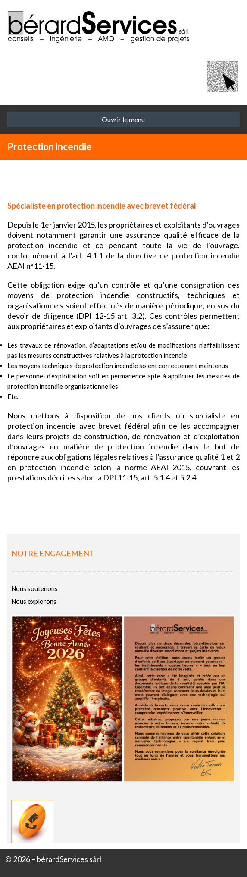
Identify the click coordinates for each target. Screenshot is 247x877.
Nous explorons (33, 601)
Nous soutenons (34, 588)
